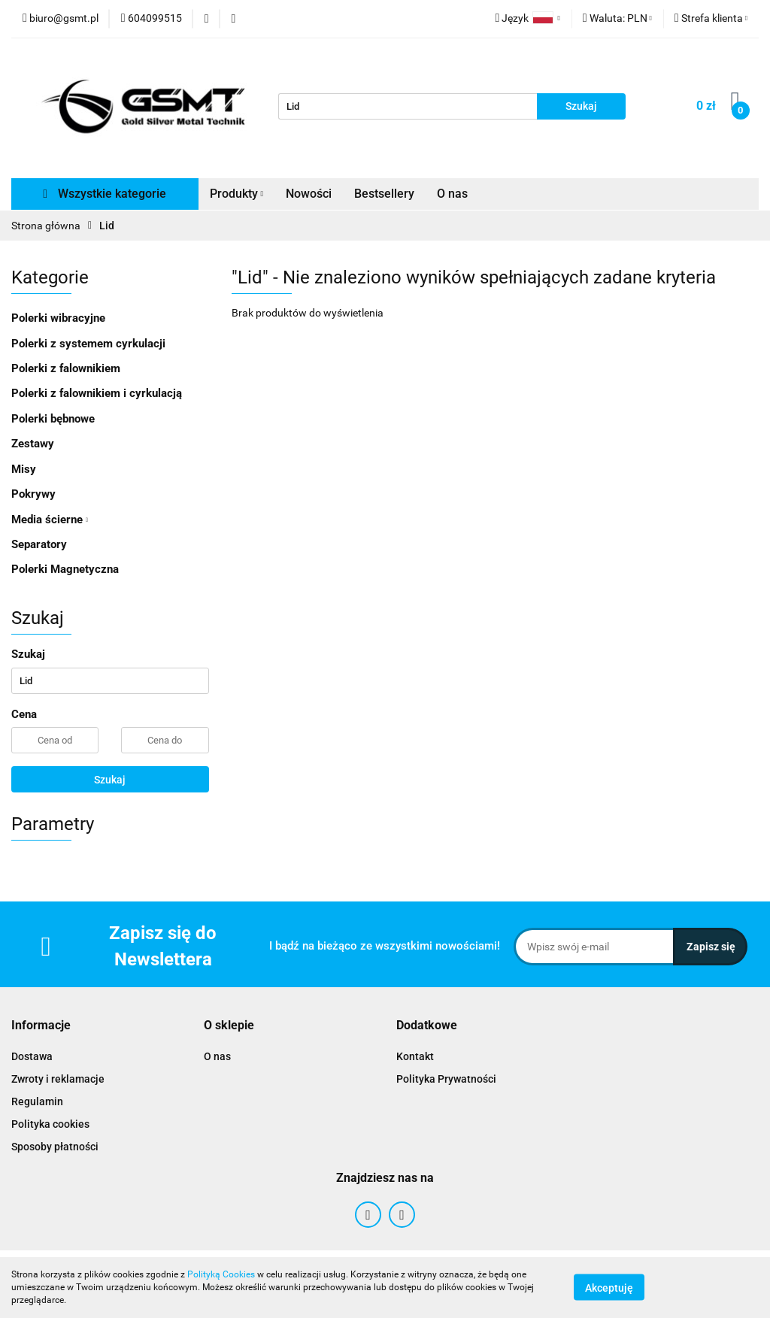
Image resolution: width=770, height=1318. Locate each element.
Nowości (309, 193)
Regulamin (37, 1101)
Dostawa (32, 1056)
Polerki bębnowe (53, 419)
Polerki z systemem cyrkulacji (88, 343)
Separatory (39, 544)
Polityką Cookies (221, 1274)
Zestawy (32, 443)
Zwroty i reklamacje (58, 1079)
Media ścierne (49, 519)
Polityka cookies (50, 1124)
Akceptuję (609, 1288)
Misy (23, 469)
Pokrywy (33, 494)
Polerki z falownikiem (65, 368)
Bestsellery (384, 193)
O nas (452, 193)
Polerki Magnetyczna (65, 569)
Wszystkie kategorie (104, 193)
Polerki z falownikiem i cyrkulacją (96, 393)
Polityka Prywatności (446, 1079)
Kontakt (415, 1056)
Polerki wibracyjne (58, 318)
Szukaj (110, 780)
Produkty (237, 193)
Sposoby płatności (55, 1147)
